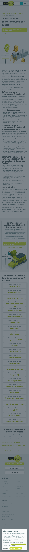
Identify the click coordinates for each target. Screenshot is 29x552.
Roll (3, 486)
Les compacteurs (19, 484)
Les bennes (4, 481)
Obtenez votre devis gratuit (14, 247)
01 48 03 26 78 (14, 468)
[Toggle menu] (25, 3)
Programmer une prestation (14, 464)
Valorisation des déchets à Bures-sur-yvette (13, 445)
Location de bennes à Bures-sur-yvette (12, 448)
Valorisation (5, 506)
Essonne (3, 16)
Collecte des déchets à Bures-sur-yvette (12, 442)
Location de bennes (7, 509)
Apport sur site (5, 517)
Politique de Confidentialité (18, 544)
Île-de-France (20, 13)
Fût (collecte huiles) (20, 496)
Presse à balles (5, 484)
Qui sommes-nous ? (7, 527)
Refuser (5, 548)
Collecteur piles (19, 493)
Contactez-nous (6, 34)
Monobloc (17, 481)
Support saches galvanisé (19, 487)
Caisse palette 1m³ (6, 491)
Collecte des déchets (7, 504)
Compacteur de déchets (11, 13)
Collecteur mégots (6, 496)
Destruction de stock (7, 519)
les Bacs (4, 493)
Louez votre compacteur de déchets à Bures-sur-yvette (12, 30)
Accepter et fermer (15, 548)
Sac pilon (17, 491)
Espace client (14, 473)
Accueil (3, 13)
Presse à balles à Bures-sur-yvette (10, 451)
